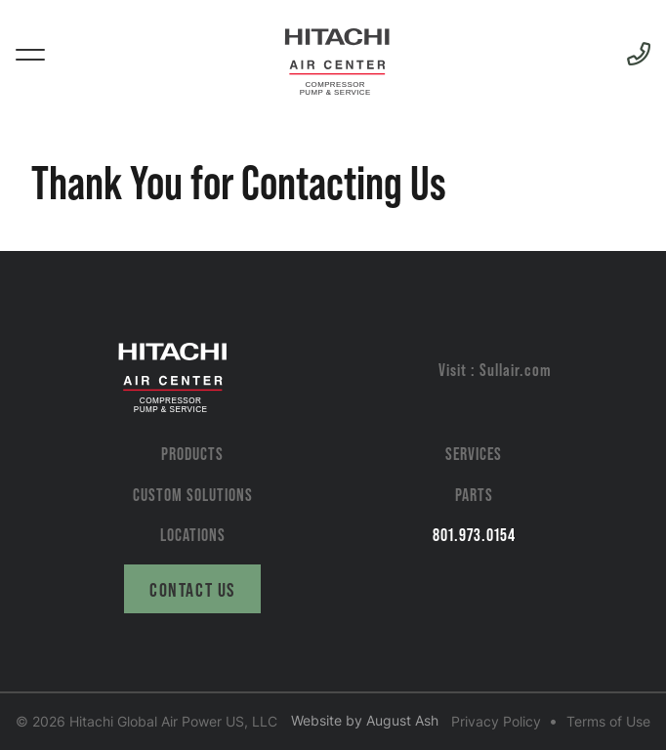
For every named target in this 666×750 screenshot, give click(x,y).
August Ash (402, 720)
